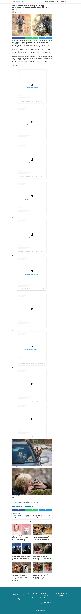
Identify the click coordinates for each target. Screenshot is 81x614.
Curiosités (51, 1)
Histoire (67, 1)
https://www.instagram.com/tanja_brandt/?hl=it (23, 499)
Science (46, 1)
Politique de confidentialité (61, 593)
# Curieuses (21, 506)
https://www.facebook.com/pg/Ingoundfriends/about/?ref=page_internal (28, 501)
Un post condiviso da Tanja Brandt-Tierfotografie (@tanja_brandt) (29, 101)
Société (62, 1)
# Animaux (14, 506)
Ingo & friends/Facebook (16, 466)
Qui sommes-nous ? (33, 593)
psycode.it (30, 598)
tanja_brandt (15, 65)
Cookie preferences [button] (60, 595)
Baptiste (17, 11)
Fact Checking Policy (45, 593)
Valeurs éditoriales (44, 598)
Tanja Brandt (15, 43)
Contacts (30, 595)
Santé (57, 1)
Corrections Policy (44, 595)
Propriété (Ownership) (45, 600)
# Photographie (29, 506)
